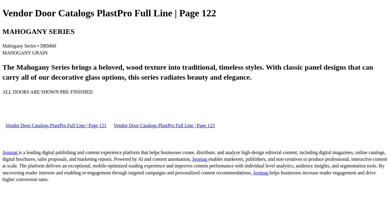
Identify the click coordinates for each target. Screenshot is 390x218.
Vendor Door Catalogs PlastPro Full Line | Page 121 (56, 125)
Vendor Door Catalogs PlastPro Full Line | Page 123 (164, 125)
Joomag (10, 152)
